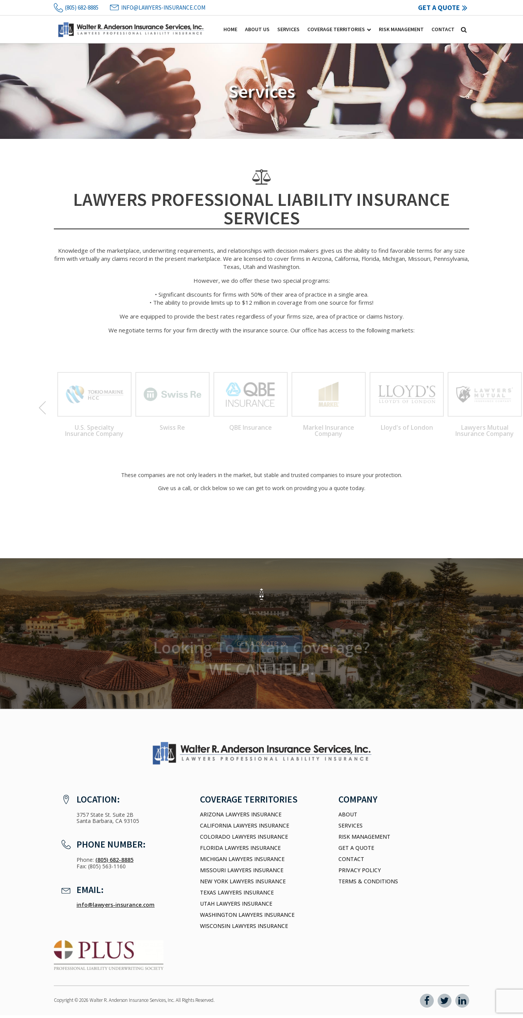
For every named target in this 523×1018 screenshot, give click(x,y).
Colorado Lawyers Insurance (244, 836)
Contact (443, 29)
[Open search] (463, 29)
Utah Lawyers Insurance (236, 903)
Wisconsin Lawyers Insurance (244, 926)
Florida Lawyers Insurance (240, 848)
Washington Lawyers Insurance (247, 915)
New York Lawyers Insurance (243, 881)
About (347, 814)
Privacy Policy (359, 870)
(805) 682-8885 (114, 859)
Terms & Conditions (368, 881)
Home (230, 29)
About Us (257, 29)
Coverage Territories (339, 29)
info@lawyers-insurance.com (116, 904)
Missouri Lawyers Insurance (241, 870)
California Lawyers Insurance (244, 825)
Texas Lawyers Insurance (237, 892)
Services (288, 29)
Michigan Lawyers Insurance (242, 859)
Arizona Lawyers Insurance (240, 814)
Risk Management (401, 29)
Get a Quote (356, 848)
